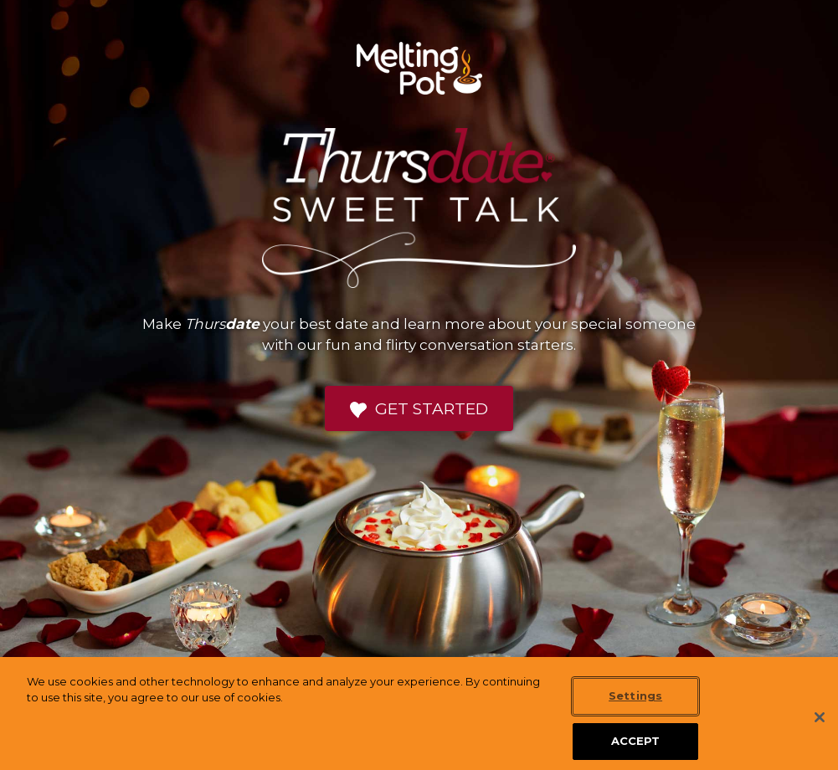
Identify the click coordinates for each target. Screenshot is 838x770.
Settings (635, 709)
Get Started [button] (419, 408)
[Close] (819, 730)
